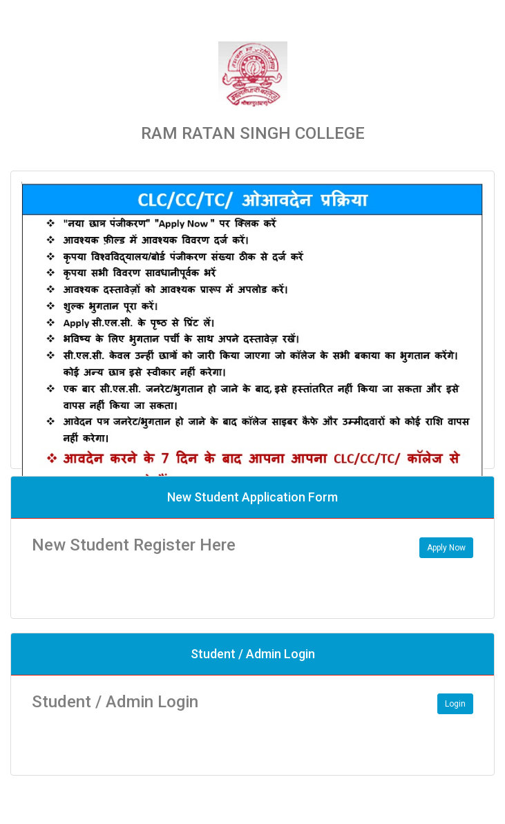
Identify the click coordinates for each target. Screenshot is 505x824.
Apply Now (446, 548)
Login (455, 704)
